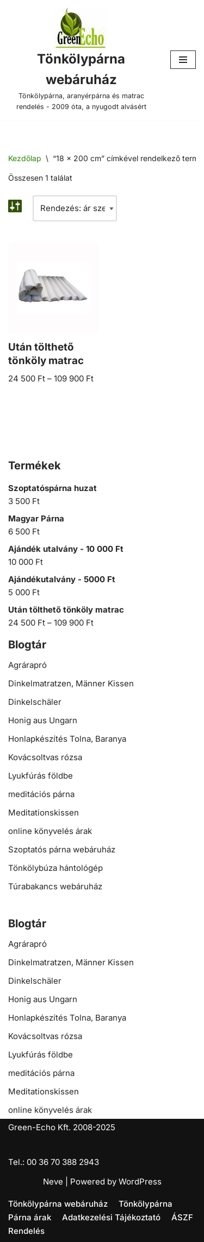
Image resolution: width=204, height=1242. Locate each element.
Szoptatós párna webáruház (61, 849)
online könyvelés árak (50, 831)
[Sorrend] (75, 208)
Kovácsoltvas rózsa (45, 757)
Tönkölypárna (145, 1204)
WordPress (140, 1181)
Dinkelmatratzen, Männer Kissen (71, 683)
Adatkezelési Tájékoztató (111, 1217)
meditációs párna (41, 794)
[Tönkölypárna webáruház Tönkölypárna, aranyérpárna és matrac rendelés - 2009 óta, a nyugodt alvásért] (81, 60)
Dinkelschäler (34, 702)
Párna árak (29, 1217)
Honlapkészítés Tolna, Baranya (67, 739)
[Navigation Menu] (183, 59)
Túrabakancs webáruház (55, 886)
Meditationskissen (43, 812)
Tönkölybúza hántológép (55, 868)
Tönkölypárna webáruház (58, 1204)
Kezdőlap (24, 158)
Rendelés (26, 1231)
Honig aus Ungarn (42, 720)
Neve (53, 1181)
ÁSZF (182, 1217)
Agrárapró (27, 665)
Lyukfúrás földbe (40, 775)
